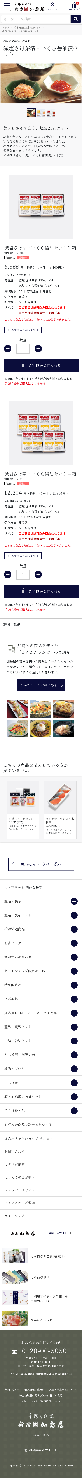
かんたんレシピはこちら (39, 685)
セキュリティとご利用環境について (41, 1401)
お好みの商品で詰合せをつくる (28, 1124)
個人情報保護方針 (34, 1389)
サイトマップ (14, 1215)
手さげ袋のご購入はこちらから (25, 383)
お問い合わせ (14, 1151)
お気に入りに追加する (25, 330)
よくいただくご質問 (19, 1203)
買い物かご (74, 6)
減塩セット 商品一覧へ (41, 864)
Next (76, 809)
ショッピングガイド (19, 1190)
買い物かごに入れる (44, 365)
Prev (5, 809)
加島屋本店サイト (41, 1450)
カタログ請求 (14, 1164)
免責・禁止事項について (63, 1389)
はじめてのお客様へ (19, 1177)
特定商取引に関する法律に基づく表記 (40, 1395)
